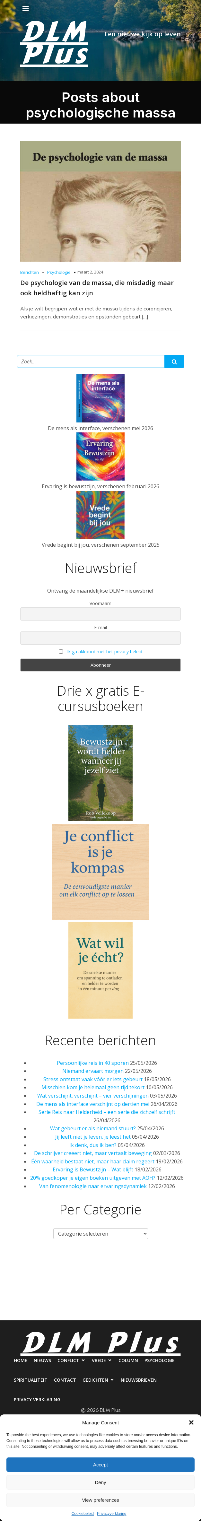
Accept (100, 1464)
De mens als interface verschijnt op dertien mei (92, 1104)
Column (144, 1262)
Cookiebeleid (83, 1513)
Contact (77, 1288)
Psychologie (59, 272)
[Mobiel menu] (25, 8)
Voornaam (100, 603)
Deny (100, 1482)
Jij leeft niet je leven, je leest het (93, 1136)
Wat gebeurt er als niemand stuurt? (93, 1128)
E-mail (100, 627)
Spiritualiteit (36, 1288)
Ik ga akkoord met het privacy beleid (104, 651)
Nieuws (39, 1262)
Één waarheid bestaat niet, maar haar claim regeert (92, 1161)
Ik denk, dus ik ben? (93, 1145)
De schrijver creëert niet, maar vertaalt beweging (93, 1153)
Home (11, 1262)
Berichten (29, 272)
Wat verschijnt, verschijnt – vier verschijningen (93, 1095)
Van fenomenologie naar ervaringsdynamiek (93, 1186)
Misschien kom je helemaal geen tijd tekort (92, 1087)
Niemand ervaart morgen (93, 1070)
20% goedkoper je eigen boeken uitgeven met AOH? (92, 1177)
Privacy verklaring (100, 1314)
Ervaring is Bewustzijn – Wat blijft (93, 1169)
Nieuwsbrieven (164, 1288)
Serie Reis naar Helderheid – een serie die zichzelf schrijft (107, 1112)
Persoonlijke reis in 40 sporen (93, 1062)
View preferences (100, 1500)
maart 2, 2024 (90, 272)
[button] (191, 1422)
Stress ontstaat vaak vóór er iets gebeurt (93, 1079)
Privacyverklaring (111, 1513)
